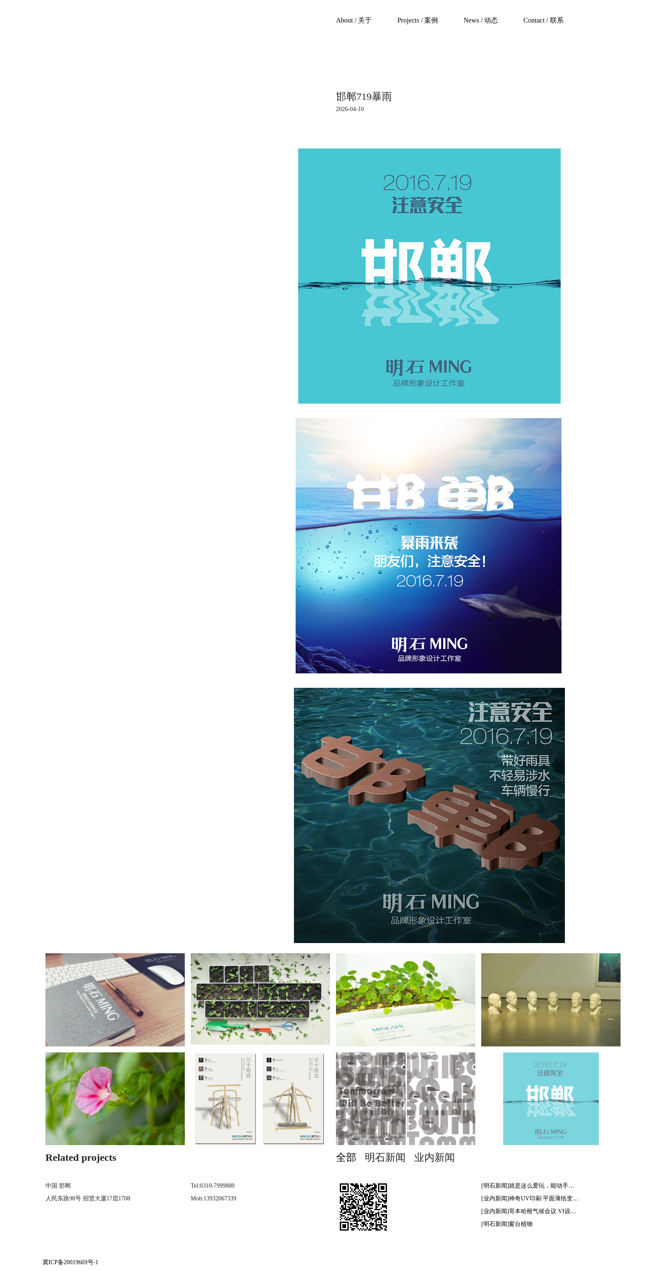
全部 (346, 1157)
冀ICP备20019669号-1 (70, 1262)
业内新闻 (434, 1157)
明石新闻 (385, 1157)
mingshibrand (93, 34)
